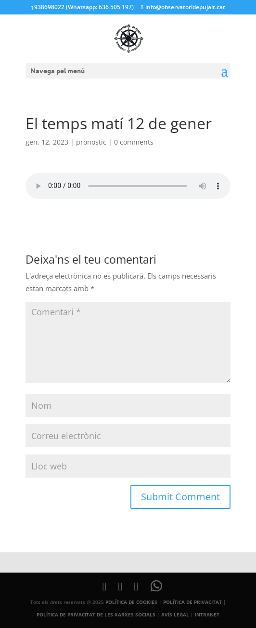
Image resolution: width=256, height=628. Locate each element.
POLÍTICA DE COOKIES (131, 602)
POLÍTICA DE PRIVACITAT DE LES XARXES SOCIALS (96, 614)
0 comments (134, 142)
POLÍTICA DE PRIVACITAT (192, 602)
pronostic (91, 142)
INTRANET (207, 614)
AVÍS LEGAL (175, 614)
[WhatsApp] (156, 586)
